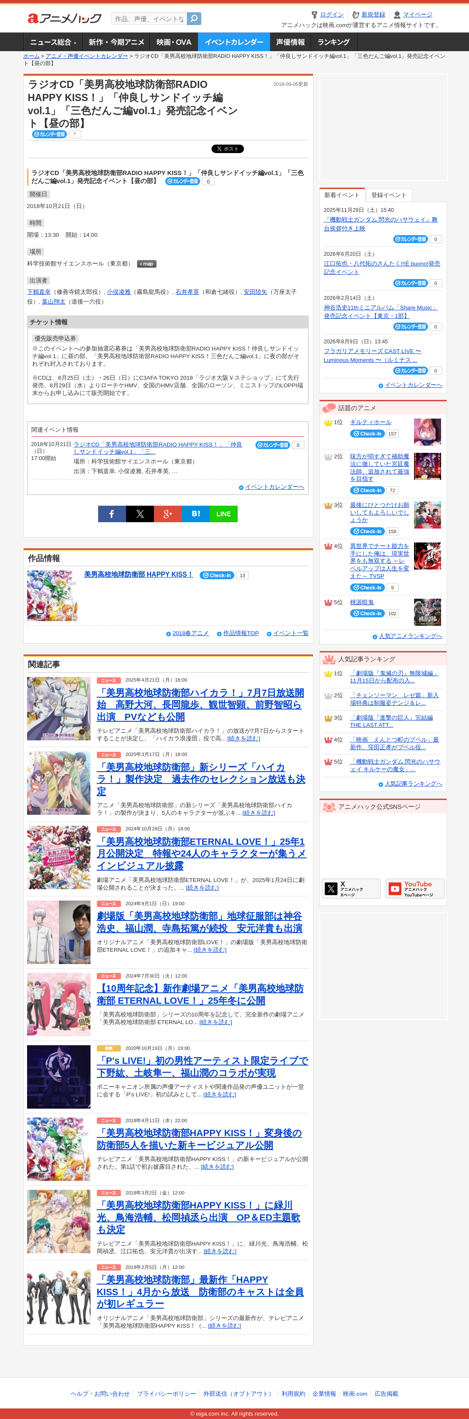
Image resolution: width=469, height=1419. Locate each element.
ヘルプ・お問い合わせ (100, 1394)
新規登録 (373, 14)
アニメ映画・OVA (174, 42)
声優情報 (290, 42)
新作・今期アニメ (116, 42)
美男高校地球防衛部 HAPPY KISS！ (139, 574)
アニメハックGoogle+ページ (415, 889)
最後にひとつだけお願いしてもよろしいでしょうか (379, 512)
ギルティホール (371, 422)
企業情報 (324, 1394)
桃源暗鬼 (362, 602)
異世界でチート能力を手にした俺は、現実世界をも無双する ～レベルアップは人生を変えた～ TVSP (379, 561)
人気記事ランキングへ (413, 784)
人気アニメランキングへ (410, 636)
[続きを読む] (244, 738)
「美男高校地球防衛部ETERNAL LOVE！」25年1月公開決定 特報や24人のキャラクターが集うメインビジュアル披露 (202, 853)
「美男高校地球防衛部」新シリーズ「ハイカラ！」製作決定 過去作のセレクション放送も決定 (201, 779)
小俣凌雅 (119, 292)
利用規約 (293, 1394)
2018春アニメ (191, 633)
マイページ (418, 14)
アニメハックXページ (351, 889)
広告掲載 (386, 1394)
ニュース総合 (52, 42)
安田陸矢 (255, 292)
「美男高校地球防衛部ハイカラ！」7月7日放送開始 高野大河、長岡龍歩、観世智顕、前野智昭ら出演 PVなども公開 (200, 705)
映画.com (355, 1394)
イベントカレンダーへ (274, 487)
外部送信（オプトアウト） (238, 1394)
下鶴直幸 (39, 292)
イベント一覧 (291, 633)
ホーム (31, 56)
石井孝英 (187, 292)
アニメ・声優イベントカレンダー (234, 42)
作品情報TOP (240, 633)
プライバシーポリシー (166, 1394)
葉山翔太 (54, 302)
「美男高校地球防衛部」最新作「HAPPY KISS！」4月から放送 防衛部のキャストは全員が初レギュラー (200, 1291)
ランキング (335, 42)
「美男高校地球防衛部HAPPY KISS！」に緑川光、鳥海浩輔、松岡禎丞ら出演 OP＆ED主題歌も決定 (198, 1217)
